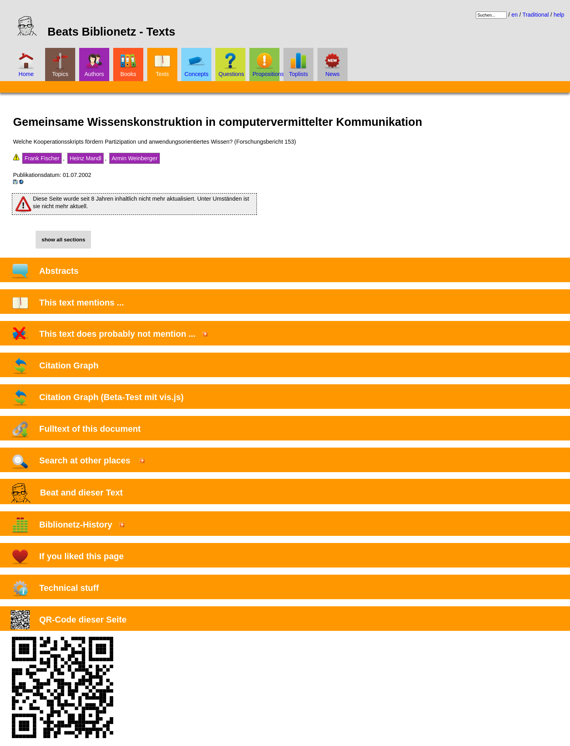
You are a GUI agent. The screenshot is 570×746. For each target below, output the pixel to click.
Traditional (535, 14)
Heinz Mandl (85, 158)
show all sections (63, 240)
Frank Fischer (42, 158)
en (514, 14)
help (558, 14)
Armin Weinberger (135, 158)
